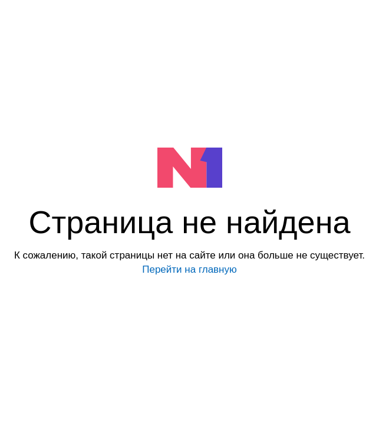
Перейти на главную (189, 269)
